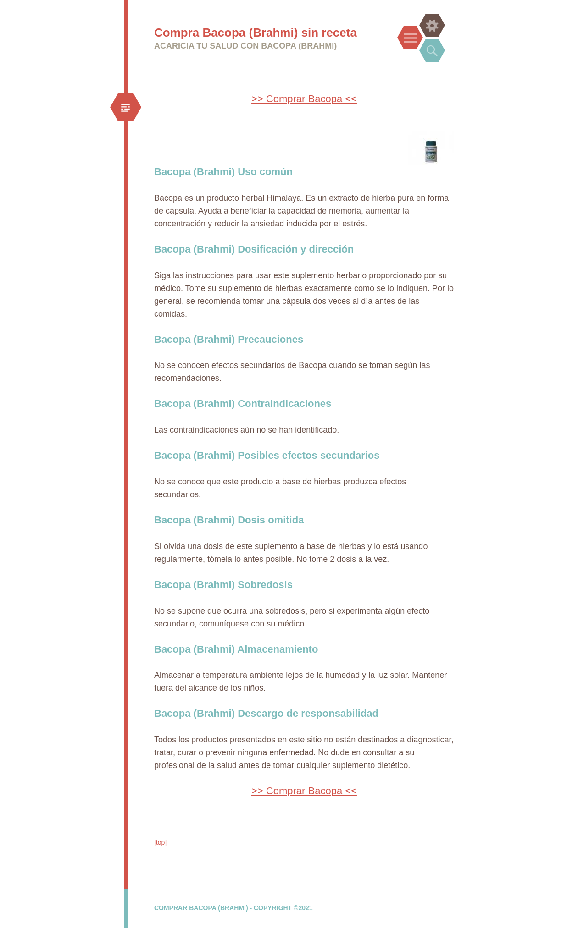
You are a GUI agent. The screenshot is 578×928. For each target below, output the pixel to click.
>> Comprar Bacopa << (304, 98)
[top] (160, 842)
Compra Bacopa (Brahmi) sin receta (255, 32)
